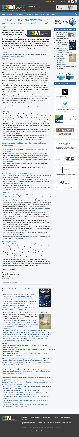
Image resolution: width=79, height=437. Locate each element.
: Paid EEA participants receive (15, 330)
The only (5, 320)
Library (53, 14)
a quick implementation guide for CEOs (26, 332)
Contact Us (63, 1)
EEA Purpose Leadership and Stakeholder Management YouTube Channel (61, 60)
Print (50, 19)
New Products (19, 14)
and (33, 360)
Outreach (5, 58)
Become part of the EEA (10, 314)
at (5, 345)
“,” (22, 116)
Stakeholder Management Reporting (13, 56)
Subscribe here (60, 36)
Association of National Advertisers (13, 386)
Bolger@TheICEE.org (8, 278)
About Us (48, 1)
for (16, 360)
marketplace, (34, 345)
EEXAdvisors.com (61, 38)
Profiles (37, 14)
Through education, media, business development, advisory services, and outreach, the (19, 294)
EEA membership (61, 42)
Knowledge (28, 14)
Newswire (9, 14)
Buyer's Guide (45, 14)
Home (3, 14)
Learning (55, 1)
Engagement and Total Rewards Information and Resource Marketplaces (24, 54)
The (4, 390)
